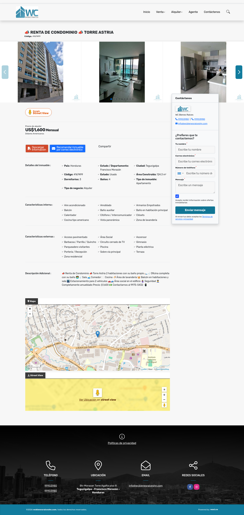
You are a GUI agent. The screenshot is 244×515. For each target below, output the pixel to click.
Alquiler (176, 12)
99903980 (183, 119)
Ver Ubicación (88, 399)
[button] (111, 99)
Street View (38, 112)
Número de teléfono (185, 167)
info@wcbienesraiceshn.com (192, 123)
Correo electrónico (185, 155)
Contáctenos (212, 12)
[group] (40, 72)
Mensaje (180, 179)
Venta (160, 12)
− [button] (30, 314)
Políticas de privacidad (122, 443)
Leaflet (144, 369)
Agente (193, 12)
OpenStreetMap (162, 369)
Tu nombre (181, 143)
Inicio (146, 12)
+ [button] (30, 309)
